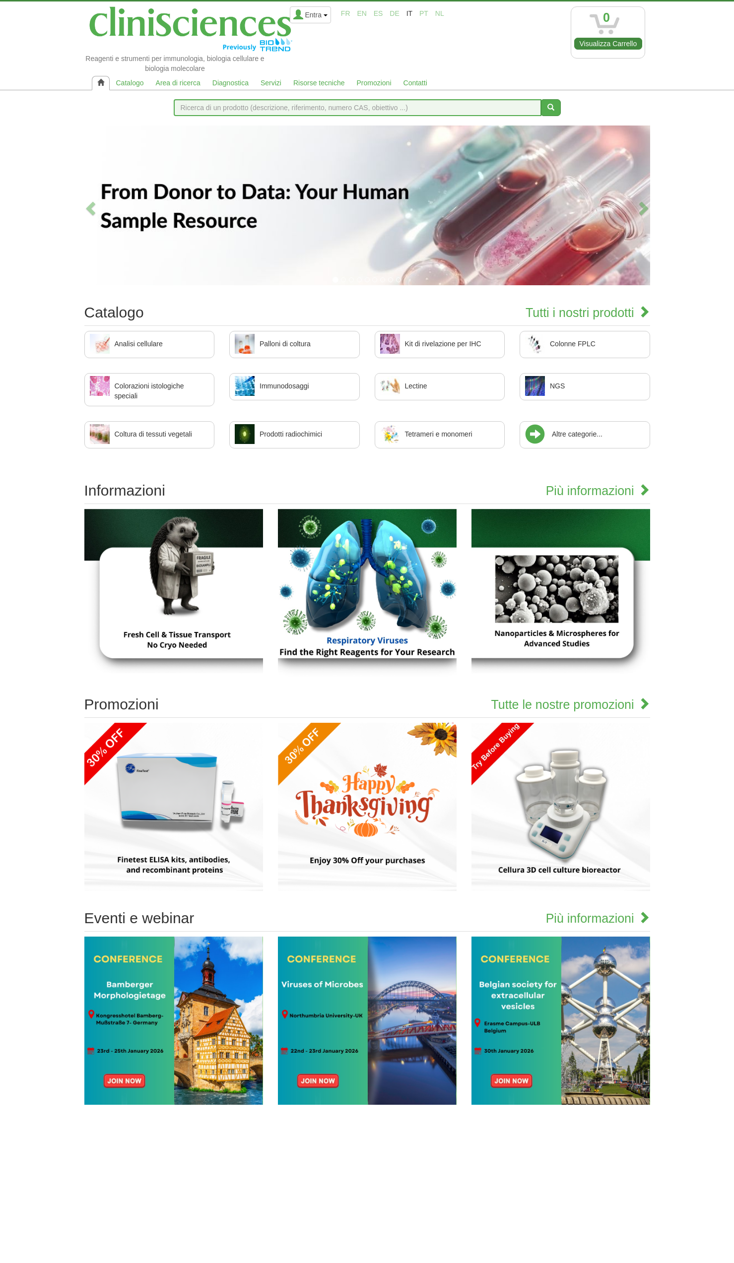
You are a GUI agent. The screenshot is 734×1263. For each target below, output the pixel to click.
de (394, 13)
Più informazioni (598, 491)
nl (439, 13)
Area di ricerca (178, 83)
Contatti (415, 83)
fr (345, 13)
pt (423, 13)
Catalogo (130, 83)
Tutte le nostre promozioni (570, 704)
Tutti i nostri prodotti (588, 312)
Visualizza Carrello (608, 44)
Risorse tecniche (319, 83)
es (378, 13)
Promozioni (373, 83)
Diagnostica (230, 83)
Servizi (271, 83)
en (361, 13)
